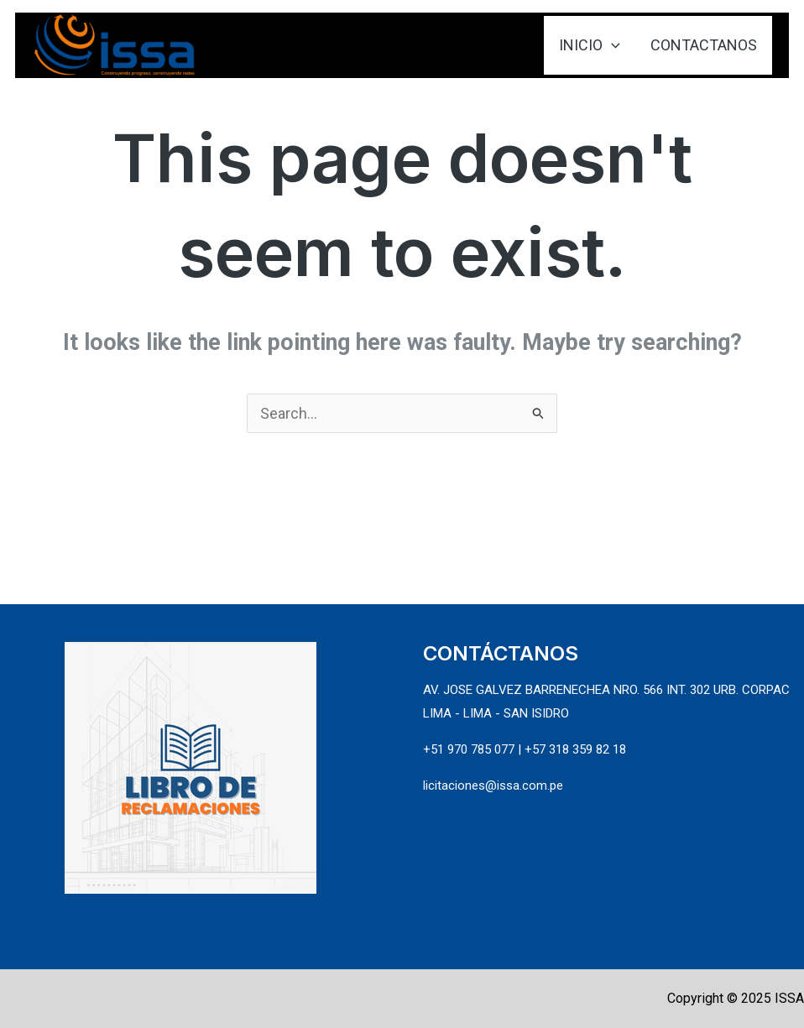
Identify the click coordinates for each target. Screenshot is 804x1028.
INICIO (589, 45)
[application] (611, 45)
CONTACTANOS (703, 45)
